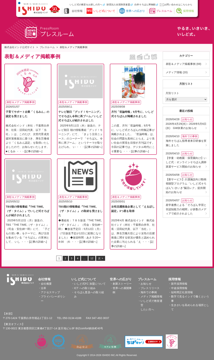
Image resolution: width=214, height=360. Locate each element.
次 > (100, 258)
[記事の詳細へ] (33, 151)
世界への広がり (135, 10)
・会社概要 (45, 283)
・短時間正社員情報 (180, 292)
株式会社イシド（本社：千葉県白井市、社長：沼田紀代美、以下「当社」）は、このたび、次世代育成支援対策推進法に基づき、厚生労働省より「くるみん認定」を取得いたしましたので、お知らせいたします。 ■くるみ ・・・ (27, 138)
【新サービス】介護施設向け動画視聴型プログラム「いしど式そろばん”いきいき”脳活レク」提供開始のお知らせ (186, 183)
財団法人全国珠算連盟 (118, 4)
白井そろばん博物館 (144, 4)
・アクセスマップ (49, 292)
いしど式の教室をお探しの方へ (86, 4)
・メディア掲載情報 (150, 296)
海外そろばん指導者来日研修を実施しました (186, 140)
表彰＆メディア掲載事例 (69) (183, 63)
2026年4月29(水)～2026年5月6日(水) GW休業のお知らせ (186, 123)
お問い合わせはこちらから (178, 4)
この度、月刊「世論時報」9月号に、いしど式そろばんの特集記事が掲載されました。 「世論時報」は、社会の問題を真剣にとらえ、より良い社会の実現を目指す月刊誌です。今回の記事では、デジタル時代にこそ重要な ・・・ (133, 138)
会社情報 (77, 10)
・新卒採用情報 (177, 283)
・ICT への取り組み (83, 288)
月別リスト (172, 93)
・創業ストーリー (121, 283)
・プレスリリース (149, 288)
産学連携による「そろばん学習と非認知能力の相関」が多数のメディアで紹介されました (186, 206)
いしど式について (104, 10)
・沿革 (42, 288)
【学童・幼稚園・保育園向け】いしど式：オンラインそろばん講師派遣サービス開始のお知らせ (186, 159)
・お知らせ (144, 283)
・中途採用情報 (177, 288)
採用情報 (188, 10)
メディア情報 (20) (177, 72)
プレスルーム (164, 10)
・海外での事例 (147, 292)
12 (91, 258)
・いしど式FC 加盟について (88, 283)
